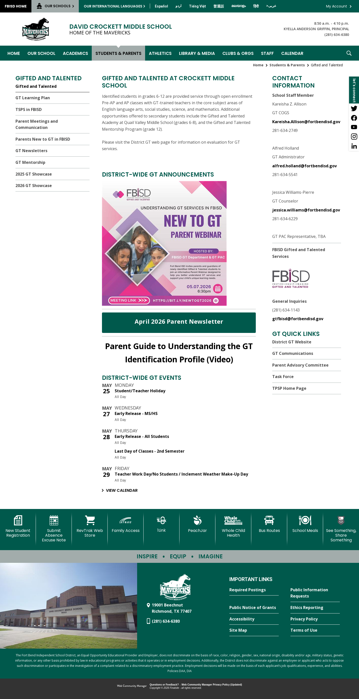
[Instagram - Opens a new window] (354, 136)
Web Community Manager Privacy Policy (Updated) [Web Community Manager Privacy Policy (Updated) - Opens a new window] (211, 684)
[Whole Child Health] (233, 526)
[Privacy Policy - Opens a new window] (315, 619)
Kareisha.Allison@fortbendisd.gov (306, 121)
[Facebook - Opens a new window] (354, 117)
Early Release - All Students (142, 436)
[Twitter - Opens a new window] (354, 108)
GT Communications (292, 353)
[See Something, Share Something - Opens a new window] (341, 529)
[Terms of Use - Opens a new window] (315, 630)
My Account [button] (336, 6)
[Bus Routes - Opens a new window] (269, 524)
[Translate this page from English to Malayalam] (238, 5)
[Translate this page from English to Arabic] (271, 5)
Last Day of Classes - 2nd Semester (149, 451)
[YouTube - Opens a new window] (354, 127)
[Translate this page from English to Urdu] (178, 5)
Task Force (283, 376)
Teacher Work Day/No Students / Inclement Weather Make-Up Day (181, 474)
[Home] (14, 53)
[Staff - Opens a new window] (267, 53)
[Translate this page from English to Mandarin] (218, 6)
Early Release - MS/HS (136, 413)
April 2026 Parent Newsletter (179, 321)
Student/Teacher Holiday (140, 391)
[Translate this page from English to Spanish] (161, 6)
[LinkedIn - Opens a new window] (354, 146)
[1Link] (161, 524)
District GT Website (291, 342)
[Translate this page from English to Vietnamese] (197, 6)
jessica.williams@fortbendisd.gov (306, 210)
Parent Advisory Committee (300, 365)
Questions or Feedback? (164, 684)
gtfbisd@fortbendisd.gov (297, 318)
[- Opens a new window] (164, 304)
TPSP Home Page (289, 388)
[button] (349, 53)
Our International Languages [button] (113, 6)
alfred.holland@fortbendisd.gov (304, 166)
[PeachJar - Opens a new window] (197, 524)
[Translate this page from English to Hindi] (256, 6)
